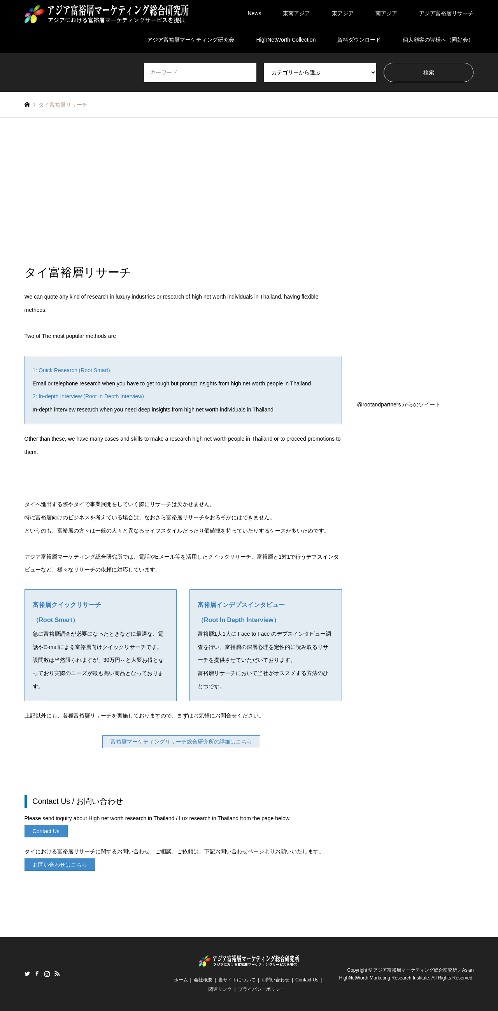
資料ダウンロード (359, 40)
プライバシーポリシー (261, 989)
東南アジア (296, 13)
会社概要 (203, 980)
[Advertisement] (249, 191)
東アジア (343, 13)
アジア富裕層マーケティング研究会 (190, 40)
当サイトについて (237, 980)
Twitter (27, 973)
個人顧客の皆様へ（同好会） (438, 40)
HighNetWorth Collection (286, 40)
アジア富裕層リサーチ (446, 13)
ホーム (181, 980)
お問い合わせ (275, 980)
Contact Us (306, 980)
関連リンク (220, 989)
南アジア (386, 13)
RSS (57, 973)
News (254, 13)
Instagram (47, 973)
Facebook (37, 973)
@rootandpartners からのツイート (398, 404)
